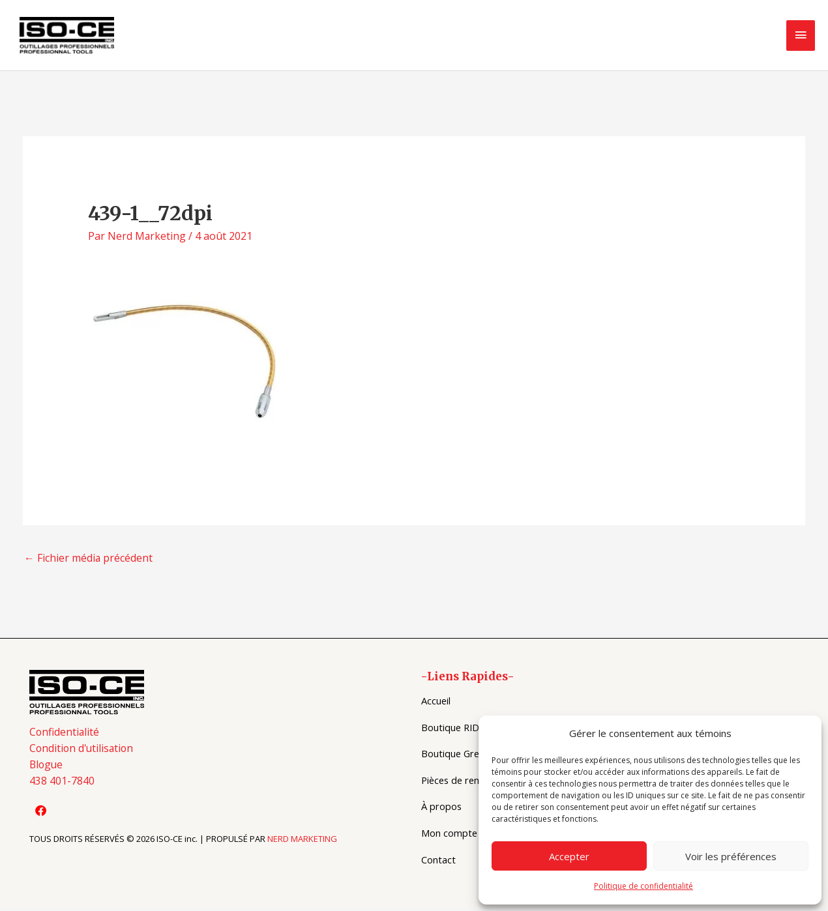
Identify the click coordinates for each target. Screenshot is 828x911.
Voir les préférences (730, 856)
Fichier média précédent (88, 560)
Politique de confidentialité (643, 885)
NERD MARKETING (302, 842)
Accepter (569, 856)
